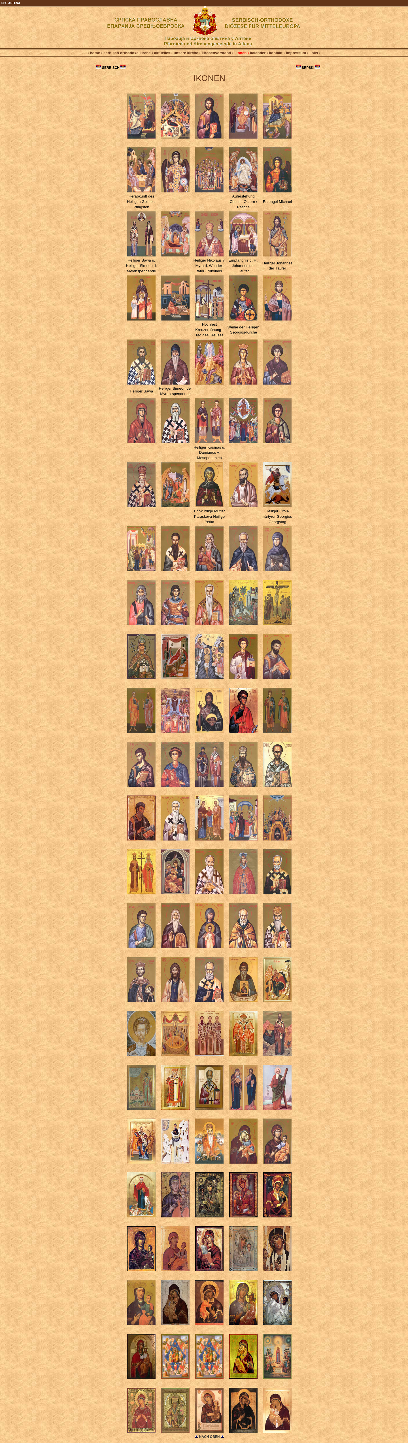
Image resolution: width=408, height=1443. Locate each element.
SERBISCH (111, 68)
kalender (258, 53)
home (95, 53)
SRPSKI (308, 68)
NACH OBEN (210, 1437)
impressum (296, 53)
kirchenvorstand (216, 53)
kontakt (276, 53)
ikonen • (241, 53)
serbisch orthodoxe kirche (127, 53)
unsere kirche (186, 53)
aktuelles (162, 53)
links (313, 53)
